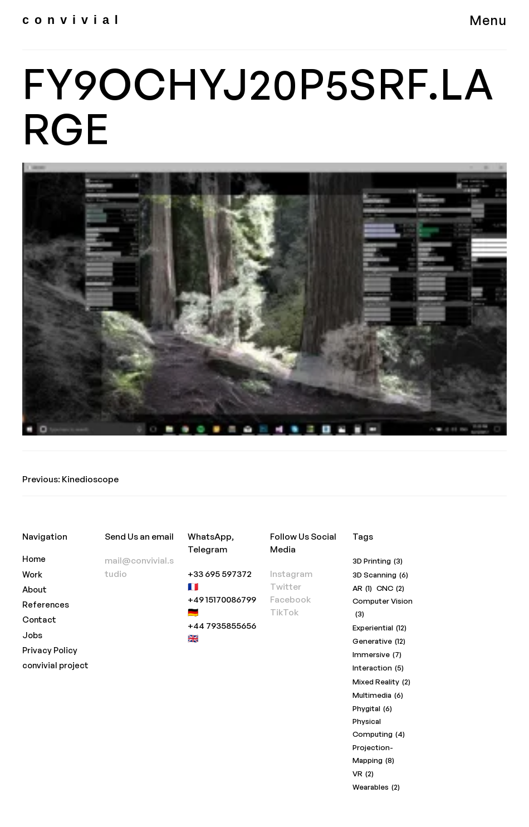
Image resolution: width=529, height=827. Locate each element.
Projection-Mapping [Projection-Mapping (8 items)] (373, 755)
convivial (73, 20)
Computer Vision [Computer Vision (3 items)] (382, 608)
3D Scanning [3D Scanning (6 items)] (380, 575)
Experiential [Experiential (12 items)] (379, 628)
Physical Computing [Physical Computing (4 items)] (378, 729)
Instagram (291, 573)
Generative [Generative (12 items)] (378, 641)
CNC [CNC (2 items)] (390, 588)
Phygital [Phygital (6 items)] (372, 708)
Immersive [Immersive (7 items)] (376, 654)
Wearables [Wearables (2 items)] (376, 787)
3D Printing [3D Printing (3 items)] (377, 561)
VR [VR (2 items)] (363, 773)
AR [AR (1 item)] (362, 588)
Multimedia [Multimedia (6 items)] (377, 695)
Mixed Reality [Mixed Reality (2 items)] (381, 682)
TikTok (284, 612)
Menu (488, 20)
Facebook (290, 599)
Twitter (285, 586)
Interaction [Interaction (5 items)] (378, 668)
